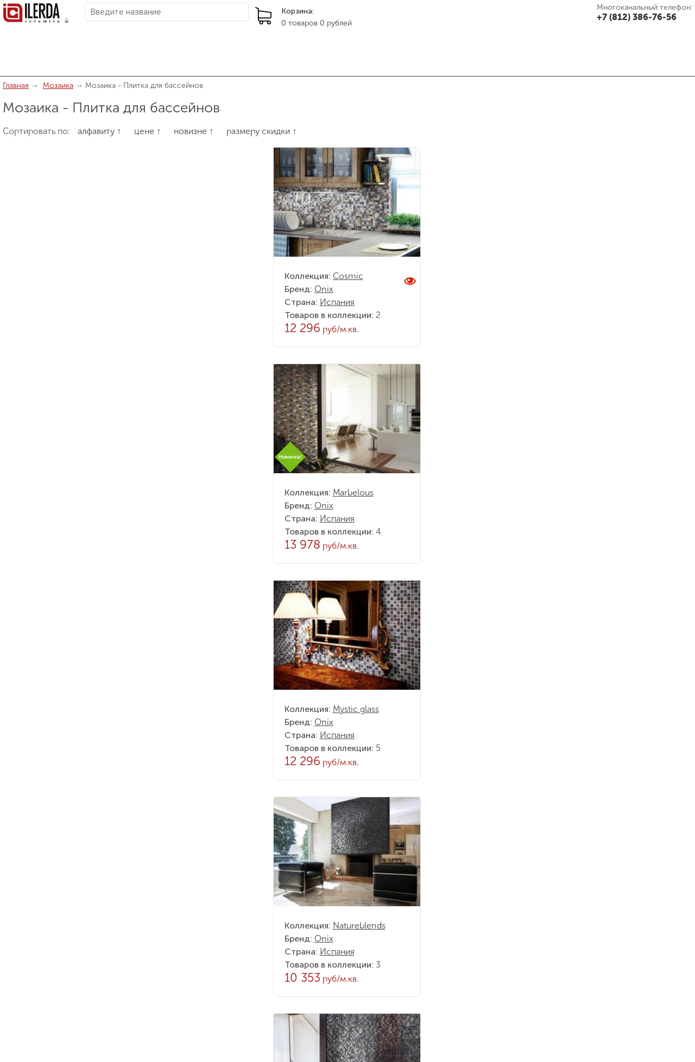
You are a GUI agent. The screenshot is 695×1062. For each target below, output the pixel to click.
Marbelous (353, 492)
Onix (323, 289)
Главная (16, 85)
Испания (337, 302)
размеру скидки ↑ (261, 131)
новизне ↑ (193, 131)
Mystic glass (356, 709)
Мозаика (58, 85)
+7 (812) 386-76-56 (637, 17)
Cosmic (348, 276)
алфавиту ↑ (99, 131)
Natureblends (359, 925)
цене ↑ (147, 131)
